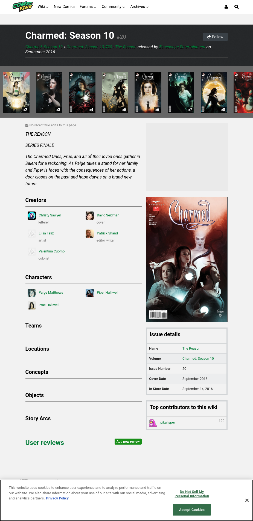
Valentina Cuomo (46, 252)
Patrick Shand (102, 234)
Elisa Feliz (41, 234)
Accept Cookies (192, 510)
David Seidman (103, 216)
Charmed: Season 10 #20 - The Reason (101, 46)
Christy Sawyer (44, 216)
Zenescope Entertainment (182, 46)
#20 (121, 37)
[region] (126, 500)
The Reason (191, 348)
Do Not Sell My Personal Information (192, 494)
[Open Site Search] (236, 7)
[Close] (247, 500)
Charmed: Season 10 (69, 35)
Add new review (128, 441)
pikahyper (186, 423)
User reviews (44, 442)
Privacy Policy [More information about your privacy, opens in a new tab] (57, 498)
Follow (215, 37)
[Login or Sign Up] (226, 7)
